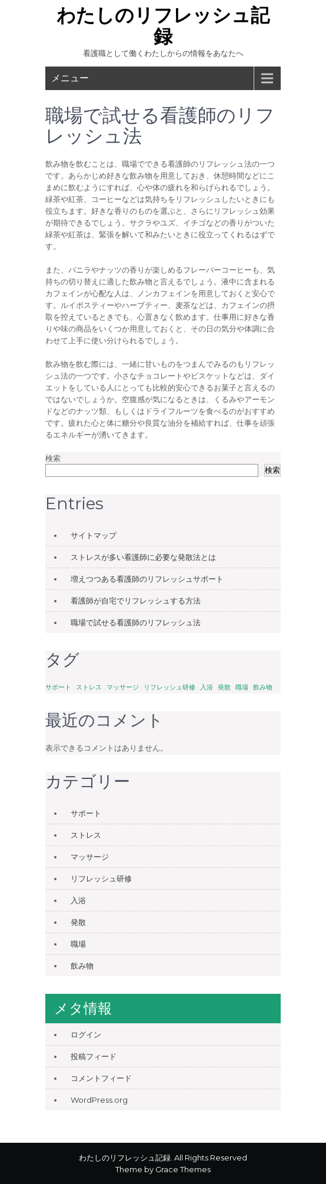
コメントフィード (101, 1078)
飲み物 (82, 965)
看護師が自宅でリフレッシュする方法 (136, 600)
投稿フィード (94, 1056)
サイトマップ (94, 535)
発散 (78, 922)
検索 (53, 458)
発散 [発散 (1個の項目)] (224, 687)
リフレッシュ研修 (101, 878)
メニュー (70, 78)
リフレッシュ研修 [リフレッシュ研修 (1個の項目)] (169, 687)
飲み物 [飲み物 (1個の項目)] (262, 687)
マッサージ (90, 856)
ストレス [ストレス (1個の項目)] (89, 687)
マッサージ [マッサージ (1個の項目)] (123, 687)
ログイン (86, 1034)
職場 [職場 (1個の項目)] (241, 687)
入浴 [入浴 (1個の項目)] (206, 687)
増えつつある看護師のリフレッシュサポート (147, 578)
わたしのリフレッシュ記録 (163, 26)
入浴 (78, 900)
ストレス (86, 835)
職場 (78, 943)
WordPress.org (99, 1100)
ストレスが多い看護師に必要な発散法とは (143, 557)
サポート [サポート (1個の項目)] (58, 687)
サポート (86, 813)
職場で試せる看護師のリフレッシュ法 (136, 622)
